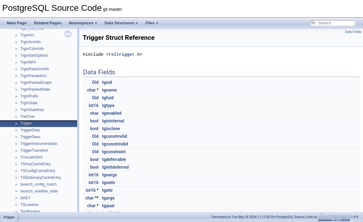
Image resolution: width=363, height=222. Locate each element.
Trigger (26, 123)
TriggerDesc (30, 137)
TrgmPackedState (35, 89)
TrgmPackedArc (33, 76)
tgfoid (108, 97)
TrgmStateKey (32, 110)
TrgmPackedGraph (36, 82)
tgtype (108, 105)
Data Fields (353, 32)
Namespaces (83, 23)
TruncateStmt (31, 157)
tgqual (108, 205)
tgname (109, 90)
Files (151, 23)
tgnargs (109, 174)
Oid (95, 82)
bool (94, 120)
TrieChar (27, 116)
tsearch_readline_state (39, 191)
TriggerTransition (34, 150)
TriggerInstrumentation (38, 144)
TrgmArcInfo (30, 42)
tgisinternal (113, 120)
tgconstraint (114, 151)
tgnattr (108, 182)
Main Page (17, 23)
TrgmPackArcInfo (34, 69)
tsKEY (25, 198)
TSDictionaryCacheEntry (40, 177)
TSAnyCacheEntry (35, 164)
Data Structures (121, 23)
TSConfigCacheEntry (37, 171)
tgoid (107, 82)
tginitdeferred (115, 167)
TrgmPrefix (29, 96)
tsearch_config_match (38, 184)
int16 (93, 105)
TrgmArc (27, 35)
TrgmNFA (28, 62)
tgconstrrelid (114, 136)
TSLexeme (29, 205)
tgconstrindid (115, 144)
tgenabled (112, 113)
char (91, 90)
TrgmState (29, 103)
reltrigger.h (124, 54)
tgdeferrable (114, 159)
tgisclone (111, 128)
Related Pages (47, 23)
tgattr (107, 190)
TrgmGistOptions (34, 55)
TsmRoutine (30, 211)
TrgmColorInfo (32, 49)
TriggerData (30, 130)
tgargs (108, 197)
